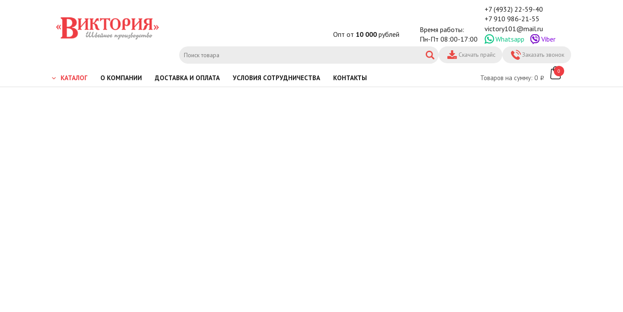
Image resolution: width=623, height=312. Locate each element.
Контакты (350, 78)
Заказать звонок (543, 54)
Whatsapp (509, 39)
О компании (121, 78)
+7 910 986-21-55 (512, 18)
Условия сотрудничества (276, 78)
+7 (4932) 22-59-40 (514, 9)
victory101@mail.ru (514, 28)
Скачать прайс (477, 54)
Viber (548, 39)
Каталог (74, 78)
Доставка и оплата (187, 78)
